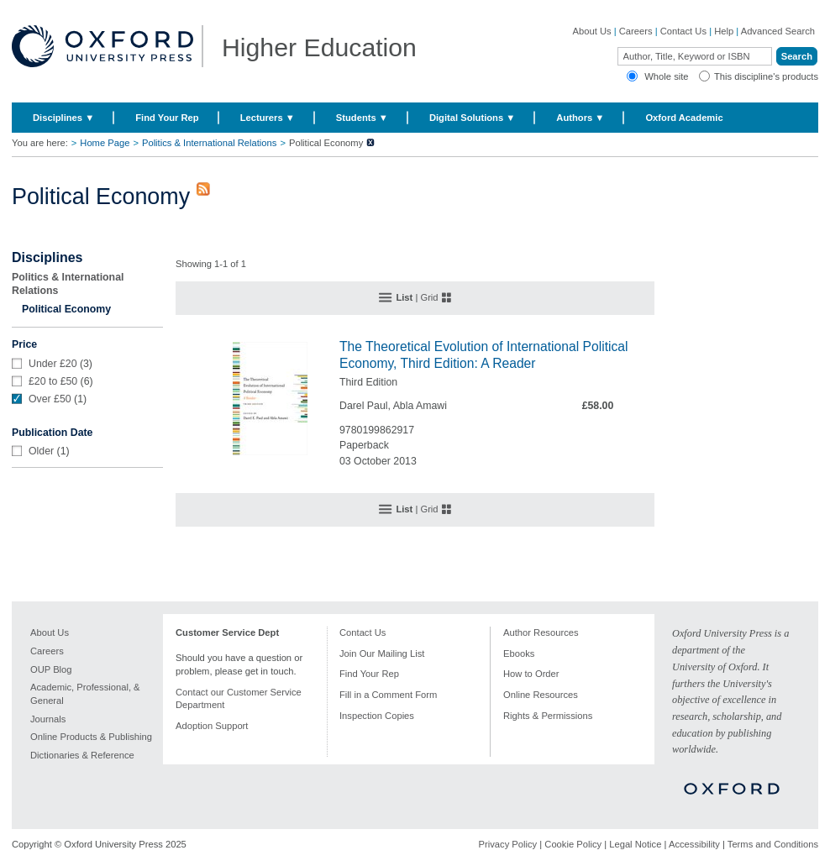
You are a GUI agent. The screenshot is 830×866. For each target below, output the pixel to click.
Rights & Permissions (547, 716)
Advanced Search (778, 31)
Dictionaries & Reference (82, 755)
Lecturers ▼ (267, 118)
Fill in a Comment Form (388, 695)
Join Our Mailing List (381, 653)
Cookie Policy (572, 844)
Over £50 (50, 399)
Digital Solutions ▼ (472, 118)
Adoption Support (212, 726)
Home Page (104, 143)
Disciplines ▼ (63, 118)
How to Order (531, 674)
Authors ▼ (580, 118)
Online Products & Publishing (91, 737)
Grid (429, 297)
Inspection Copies (376, 716)
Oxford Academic (683, 118)
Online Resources (540, 695)
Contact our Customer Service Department (239, 698)
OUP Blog (51, 669)
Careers (636, 31)
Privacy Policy (508, 844)
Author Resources (541, 632)
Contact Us (683, 31)
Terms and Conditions (773, 844)
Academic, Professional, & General (85, 694)
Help (723, 31)
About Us (592, 31)
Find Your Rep (166, 118)
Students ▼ (362, 118)
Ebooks (518, 653)
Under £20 (53, 364)
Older (41, 451)
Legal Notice (635, 844)
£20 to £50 (53, 381)
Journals (48, 719)
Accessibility (694, 844)
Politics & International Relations (209, 143)
